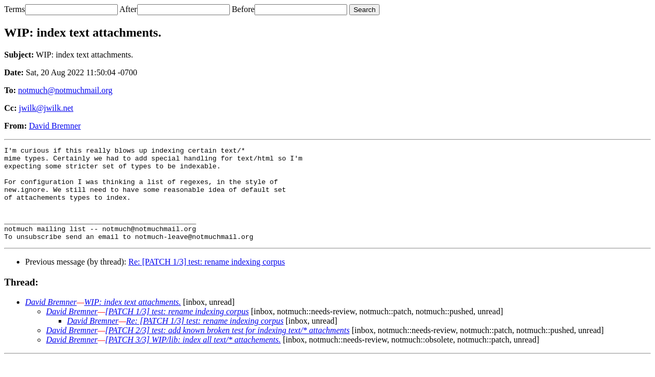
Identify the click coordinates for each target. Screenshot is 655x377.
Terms (14, 9)
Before (243, 9)
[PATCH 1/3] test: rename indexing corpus (177, 330)
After (128, 9)
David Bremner (55, 125)
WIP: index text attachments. (132, 320)
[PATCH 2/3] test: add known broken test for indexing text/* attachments (227, 349)
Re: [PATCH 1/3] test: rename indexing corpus (206, 280)
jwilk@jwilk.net (46, 108)
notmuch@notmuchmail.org (65, 90)
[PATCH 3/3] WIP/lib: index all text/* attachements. (193, 358)
